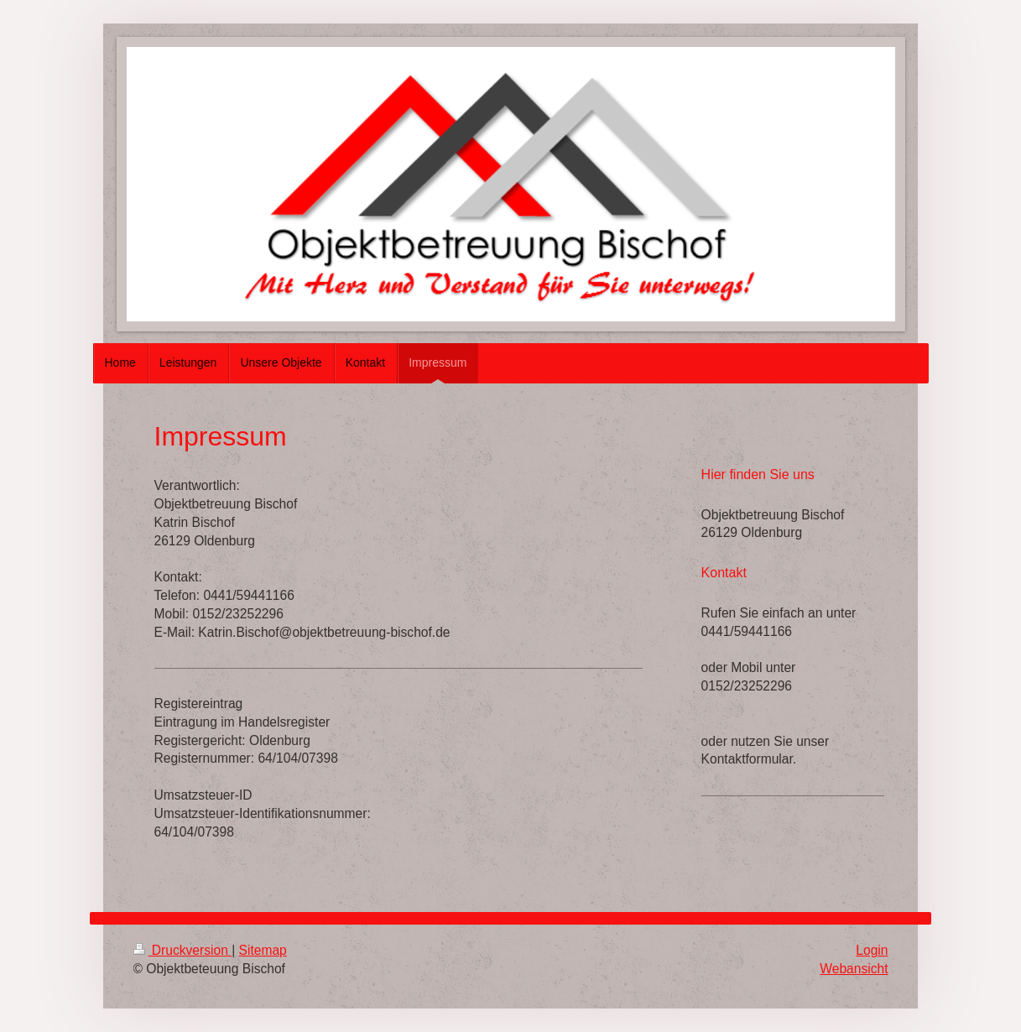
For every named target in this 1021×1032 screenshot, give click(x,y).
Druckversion (182, 950)
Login (872, 950)
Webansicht (854, 969)
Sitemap (263, 950)
